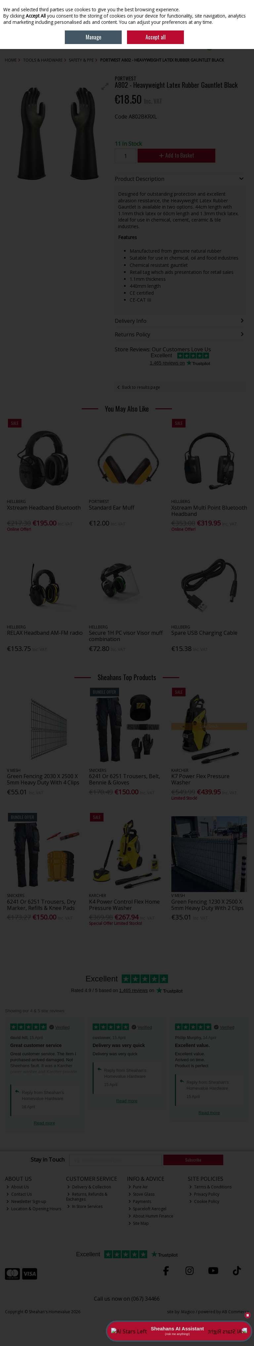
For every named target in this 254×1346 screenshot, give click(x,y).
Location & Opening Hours (33, 1209)
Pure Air (138, 1187)
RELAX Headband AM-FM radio (45, 632)
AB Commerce (235, 1312)
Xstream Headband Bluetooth (44, 507)
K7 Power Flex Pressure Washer (200, 779)
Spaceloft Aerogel (147, 1209)
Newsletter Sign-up (26, 1201)
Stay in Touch (47, 1160)
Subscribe (193, 1160)
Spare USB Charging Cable (204, 632)
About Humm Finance (151, 1216)
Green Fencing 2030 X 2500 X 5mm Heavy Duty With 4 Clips (43, 779)
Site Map (138, 1223)
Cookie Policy (204, 1201)
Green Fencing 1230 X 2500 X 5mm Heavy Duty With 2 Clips (207, 905)
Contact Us (19, 1194)
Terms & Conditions (210, 1187)
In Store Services (85, 1206)
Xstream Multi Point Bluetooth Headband (209, 511)
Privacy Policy (204, 1194)
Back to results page (141, 387)
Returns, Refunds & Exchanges (87, 1196)
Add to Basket (176, 155)
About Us (17, 1187)
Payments (139, 1201)
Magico (188, 1312)
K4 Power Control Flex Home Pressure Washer (124, 905)
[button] (105, 86)
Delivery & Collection (89, 1187)
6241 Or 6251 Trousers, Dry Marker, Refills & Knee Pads (41, 905)
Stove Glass (141, 1194)
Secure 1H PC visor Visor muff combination (126, 636)
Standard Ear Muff (111, 507)
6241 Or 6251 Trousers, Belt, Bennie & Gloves (124, 779)
